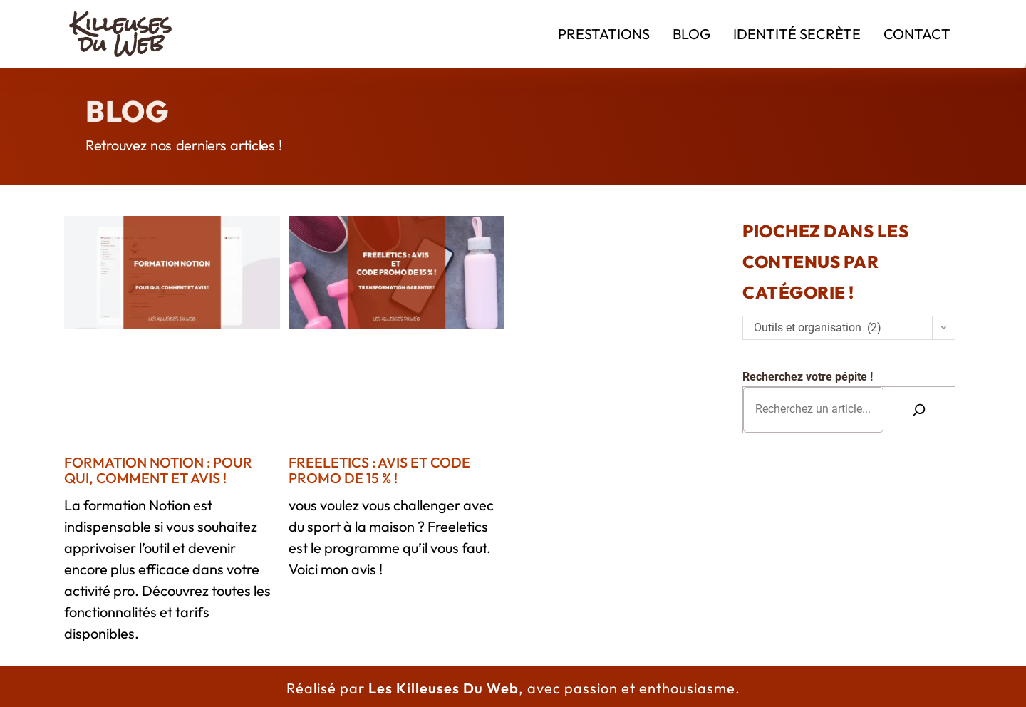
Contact (917, 34)
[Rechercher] (919, 410)
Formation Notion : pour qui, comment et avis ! (158, 470)
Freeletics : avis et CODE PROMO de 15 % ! (379, 470)
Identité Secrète (797, 34)
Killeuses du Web (121, 34)
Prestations (604, 34)
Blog (691, 34)
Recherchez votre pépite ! (807, 376)
